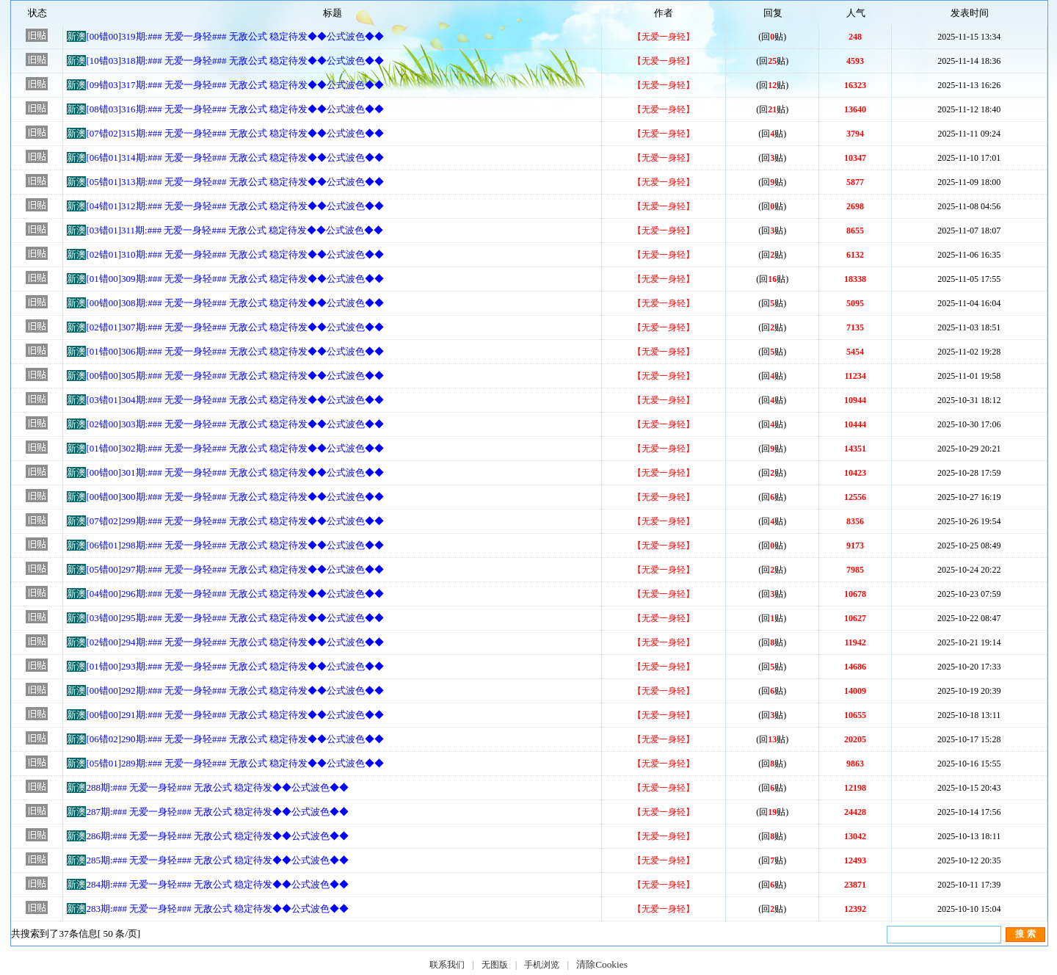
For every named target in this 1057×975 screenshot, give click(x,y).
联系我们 (447, 965)
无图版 (495, 965)
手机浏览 (541, 965)
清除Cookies (602, 964)
